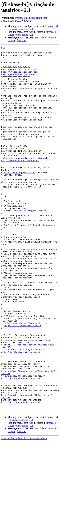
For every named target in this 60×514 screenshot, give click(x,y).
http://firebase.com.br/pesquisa (20, 413)
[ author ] (22, 40)
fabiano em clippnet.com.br (19, 197)
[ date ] (43, 37)
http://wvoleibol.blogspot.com (19, 77)
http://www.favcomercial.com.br (20, 183)
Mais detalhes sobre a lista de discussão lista (24, 511)
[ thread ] (52, 37)
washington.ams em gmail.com (31, 17)
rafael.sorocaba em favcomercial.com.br (25, 180)
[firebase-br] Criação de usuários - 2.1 (33, 27)
